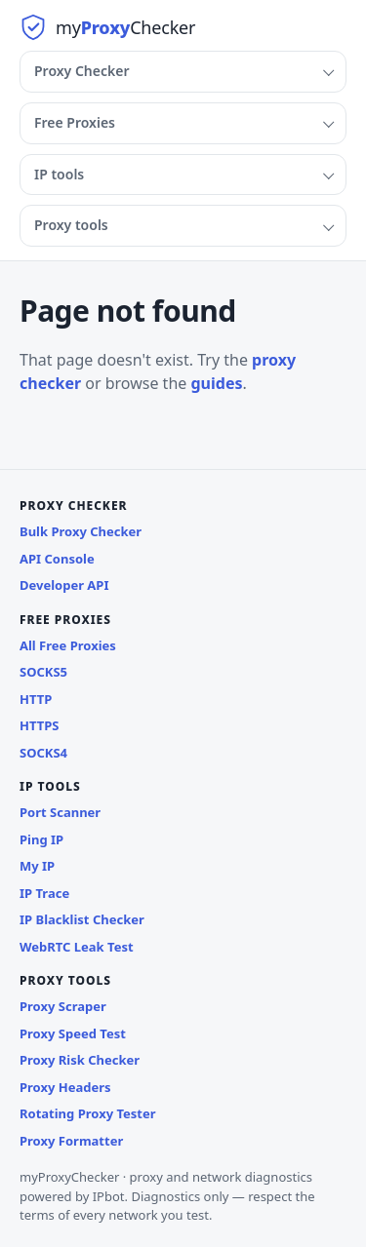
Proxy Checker (82, 70)
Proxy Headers (65, 1087)
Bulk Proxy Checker (81, 531)
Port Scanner (60, 812)
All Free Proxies (68, 645)
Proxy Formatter (71, 1141)
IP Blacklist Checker (82, 919)
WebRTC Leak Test (77, 946)
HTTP (36, 699)
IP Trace (44, 893)
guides (216, 383)
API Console (57, 558)
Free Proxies (74, 122)
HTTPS (39, 725)
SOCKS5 (43, 672)
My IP (37, 866)
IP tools (59, 174)
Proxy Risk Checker (80, 1060)
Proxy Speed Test (73, 1033)
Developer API (64, 585)
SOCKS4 (43, 752)
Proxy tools (71, 224)
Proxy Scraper (63, 1006)
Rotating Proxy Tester (88, 1113)
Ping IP (41, 839)
